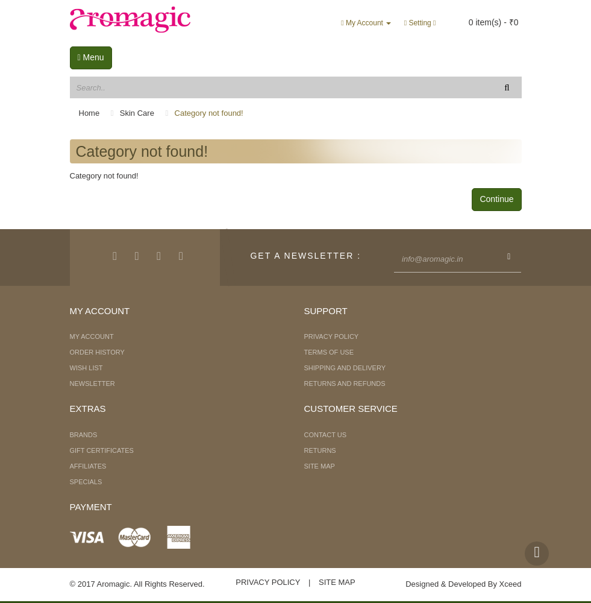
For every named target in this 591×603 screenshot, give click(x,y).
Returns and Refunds (345, 383)
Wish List (86, 367)
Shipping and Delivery (345, 367)
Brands (84, 434)
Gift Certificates (102, 450)
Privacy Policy (331, 336)
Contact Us (325, 434)
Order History (97, 352)
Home (89, 113)
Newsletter (92, 383)
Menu (91, 57)
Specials (86, 481)
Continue (496, 199)
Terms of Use (329, 352)
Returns (320, 450)
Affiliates (88, 466)
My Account (92, 336)
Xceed (510, 584)
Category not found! (209, 113)
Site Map (319, 466)
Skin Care (137, 113)
